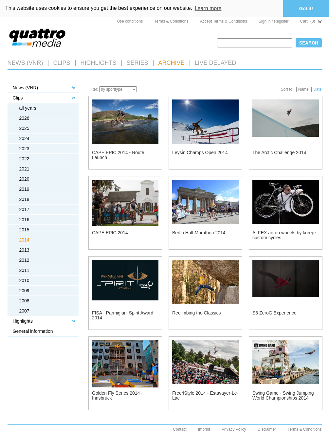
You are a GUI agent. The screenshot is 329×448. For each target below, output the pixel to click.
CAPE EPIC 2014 (110, 232)
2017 (24, 209)
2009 (24, 290)
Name (303, 89)
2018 (24, 199)
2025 (24, 128)
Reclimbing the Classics (196, 312)
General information (33, 331)
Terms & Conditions (172, 21)
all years (27, 108)
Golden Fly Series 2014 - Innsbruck (117, 395)
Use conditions (130, 21)
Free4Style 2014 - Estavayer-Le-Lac (205, 395)
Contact (179, 429)
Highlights (23, 321)
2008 (24, 300)
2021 (24, 168)
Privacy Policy (234, 429)
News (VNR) (25, 63)
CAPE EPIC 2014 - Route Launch (118, 155)
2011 (24, 270)
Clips (61, 63)
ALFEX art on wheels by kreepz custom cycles (284, 235)
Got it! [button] (306, 8)
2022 (24, 158)
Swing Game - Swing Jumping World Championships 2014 (283, 395)
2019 (24, 189)
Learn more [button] (208, 8)
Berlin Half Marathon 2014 (199, 232)
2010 (24, 280)
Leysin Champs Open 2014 (200, 152)
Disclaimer (267, 429)
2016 (24, 219)
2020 (24, 179)
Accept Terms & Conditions (223, 21)
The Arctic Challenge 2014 (279, 152)
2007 (24, 311)
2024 (24, 138)
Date (317, 89)
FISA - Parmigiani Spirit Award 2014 (122, 315)
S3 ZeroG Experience (274, 312)
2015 (24, 229)
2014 (24, 239)
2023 (24, 148)
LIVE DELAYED (215, 63)
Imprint (204, 429)
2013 (24, 250)
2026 (24, 118)
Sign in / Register (273, 21)
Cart (311, 21)
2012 (24, 260)
